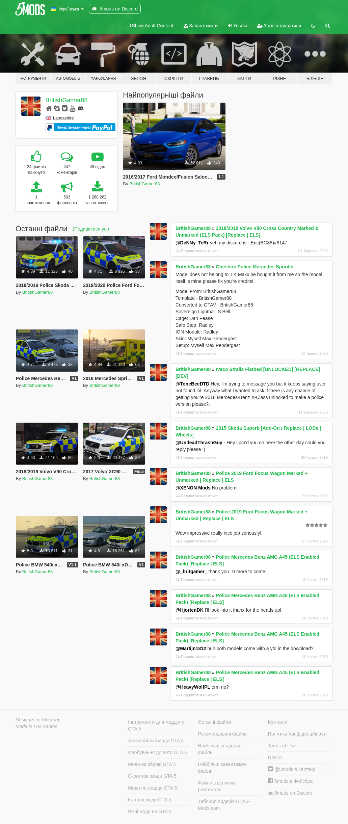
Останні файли (214, 722)
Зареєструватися (279, 25)
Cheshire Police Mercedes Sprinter (255, 266)
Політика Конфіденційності (297, 734)
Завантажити (201, 25)
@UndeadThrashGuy (199, 442)
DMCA (275, 757)
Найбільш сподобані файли (220, 749)
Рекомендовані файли (222, 734)
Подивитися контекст (197, 251)
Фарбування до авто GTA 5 (157, 752)
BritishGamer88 (67, 100)
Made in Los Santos (36, 726)
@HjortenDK (190, 610)
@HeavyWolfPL (193, 687)
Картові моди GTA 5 (149, 799)
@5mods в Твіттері (291, 769)
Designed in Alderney (38, 719)
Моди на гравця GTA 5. (153, 788)
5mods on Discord (290, 793)
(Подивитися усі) (91, 229)
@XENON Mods (193, 487)
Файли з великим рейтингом (217, 786)
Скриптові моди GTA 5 (152, 776)
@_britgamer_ (191, 571)
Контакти (278, 722)
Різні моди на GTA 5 (149, 811)
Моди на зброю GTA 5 (152, 764)
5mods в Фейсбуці (291, 781)
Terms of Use (282, 745)
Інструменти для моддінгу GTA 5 (156, 725)
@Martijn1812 (191, 648)
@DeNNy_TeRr (192, 242)
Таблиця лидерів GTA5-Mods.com (224, 805)
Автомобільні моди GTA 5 (156, 740)
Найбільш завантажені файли (222, 768)
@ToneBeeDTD (193, 384)
